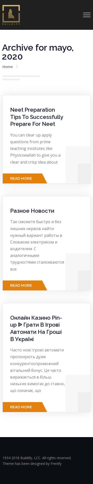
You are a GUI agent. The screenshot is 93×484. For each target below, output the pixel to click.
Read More (21, 178)
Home (7, 66)
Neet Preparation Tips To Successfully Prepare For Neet (36, 116)
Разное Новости (32, 210)
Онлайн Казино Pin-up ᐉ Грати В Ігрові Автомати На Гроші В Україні (36, 328)
